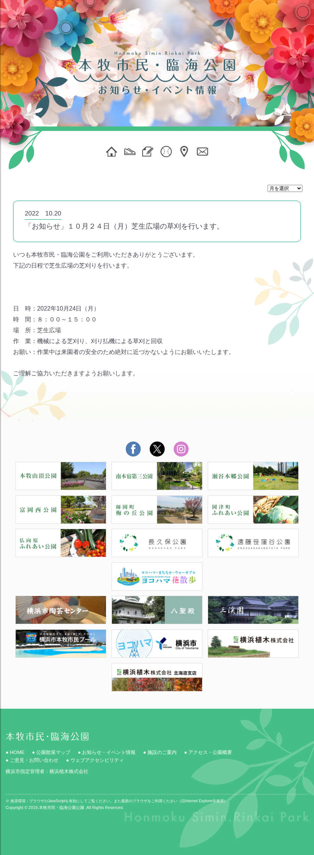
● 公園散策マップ (51, 752)
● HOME (15, 752)
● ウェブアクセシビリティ (95, 760)
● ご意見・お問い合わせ (32, 760)
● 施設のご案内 (159, 752)
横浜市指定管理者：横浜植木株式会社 (47, 771)
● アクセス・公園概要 (208, 752)
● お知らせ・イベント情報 (106, 752)
